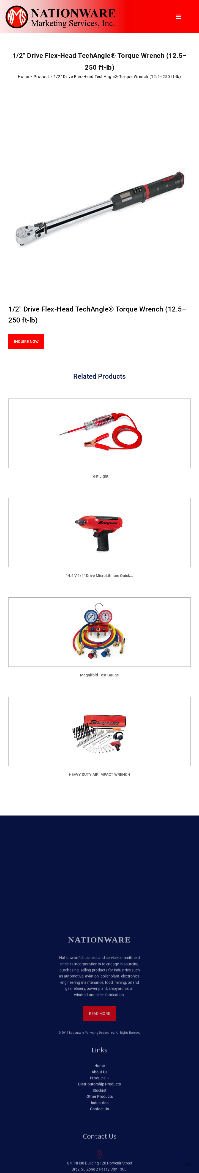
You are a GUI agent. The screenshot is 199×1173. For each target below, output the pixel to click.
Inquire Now (26, 341)
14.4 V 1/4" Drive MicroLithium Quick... (99, 575)
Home (23, 76)
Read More (99, 1111)
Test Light (99, 476)
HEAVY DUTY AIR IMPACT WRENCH (99, 774)
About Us (99, 1169)
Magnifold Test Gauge (99, 675)
